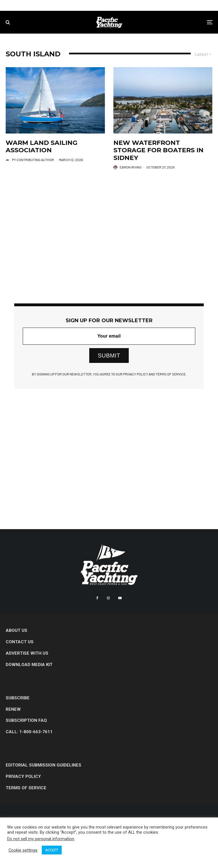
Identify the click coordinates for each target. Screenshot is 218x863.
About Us (16, 630)
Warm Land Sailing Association (41, 146)
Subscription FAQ (26, 720)
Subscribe (18, 697)
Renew (13, 709)
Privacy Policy (23, 776)
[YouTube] (120, 598)
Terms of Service (26, 787)
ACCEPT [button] (51, 850)
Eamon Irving (131, 167)
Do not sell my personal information (40, 838)
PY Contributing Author (33, 160)
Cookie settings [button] (23, 850)
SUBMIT (109, 355)
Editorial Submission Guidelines (43, 765)
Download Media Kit (29, 664)
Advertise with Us (27, 653)
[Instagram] (108, 598)
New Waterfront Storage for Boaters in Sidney (158, 150)
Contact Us (20, 641)
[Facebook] (97, 598)
